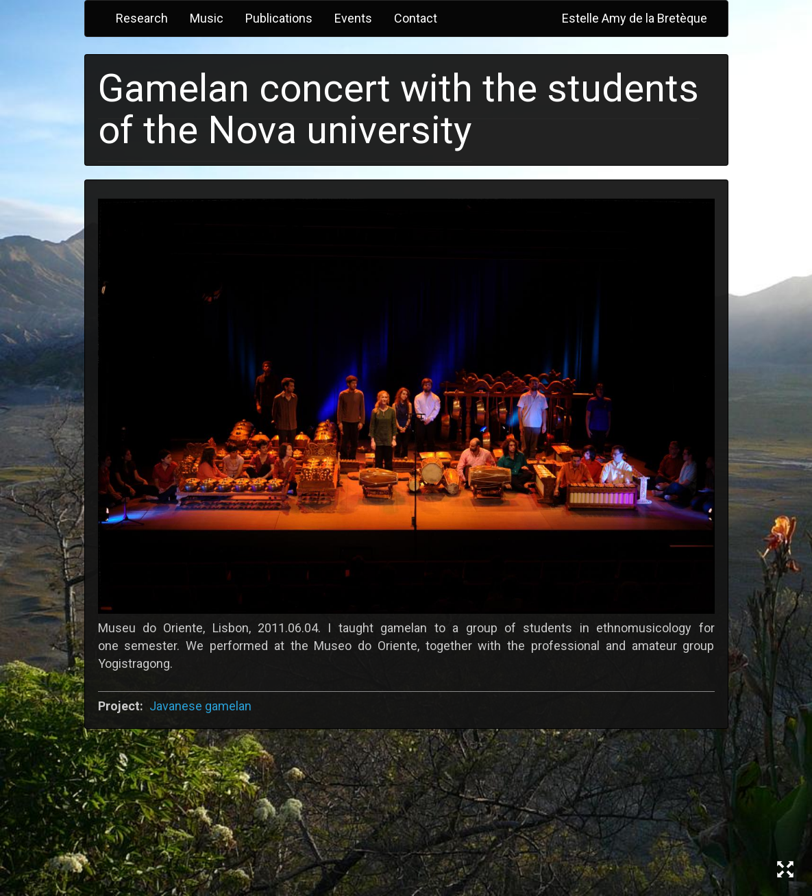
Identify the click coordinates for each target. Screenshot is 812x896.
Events (353, 18)
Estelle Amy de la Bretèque (634, 18)
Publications (278, 18)
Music (206, 18)
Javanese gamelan (200, 706)
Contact (415, 18)
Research (142, 18)
